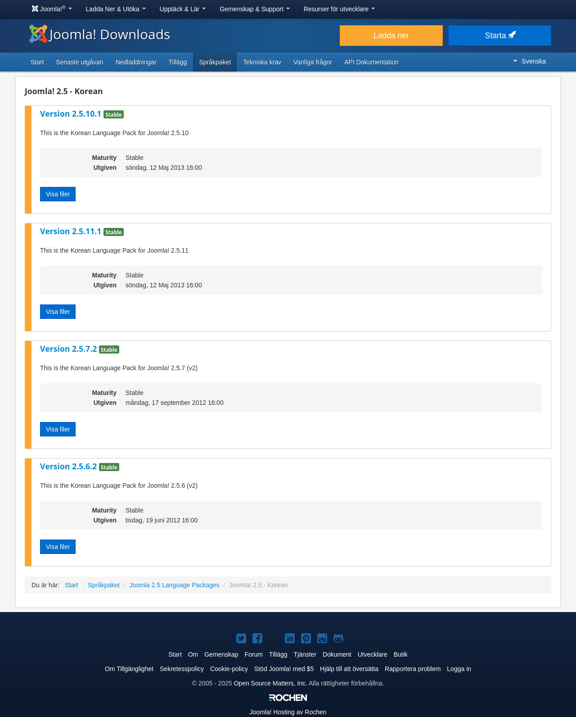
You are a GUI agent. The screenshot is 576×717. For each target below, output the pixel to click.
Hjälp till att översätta (349, 668)
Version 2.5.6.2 (69, 466)
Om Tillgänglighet (129, 668)
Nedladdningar (136, 62)
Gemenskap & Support (255, 9)
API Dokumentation (371, 62)
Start (37, 62)
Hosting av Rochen (287, 712)
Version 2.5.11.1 (72, 231)
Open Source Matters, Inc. (270, 683)
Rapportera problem (413, 668)
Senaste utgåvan (80, 62)
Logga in (459, 668)
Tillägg (178, 62)
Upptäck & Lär (183, 9)
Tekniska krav (262, 62)
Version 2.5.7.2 (69, 348)
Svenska (529, 61)
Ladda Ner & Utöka (116, 9)
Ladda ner (391, 35)
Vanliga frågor (312, 62)
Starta (500, 35)
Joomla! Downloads (99, 34)
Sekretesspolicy (182, 668)
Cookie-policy (229, 668)
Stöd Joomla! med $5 (284, 668)
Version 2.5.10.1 (72, 113)
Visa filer (58, 194)
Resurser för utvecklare (339, 9)
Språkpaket (215, 62)
